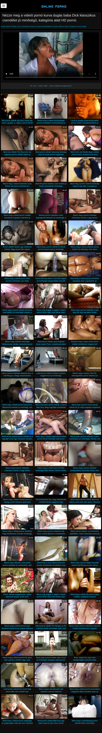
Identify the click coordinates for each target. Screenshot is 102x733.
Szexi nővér (58, 26)
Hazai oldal (5, 26)
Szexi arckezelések (44, 26)
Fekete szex (16, 26)
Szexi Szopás (70, 26)
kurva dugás (81, 26)
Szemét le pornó (28, 26)
